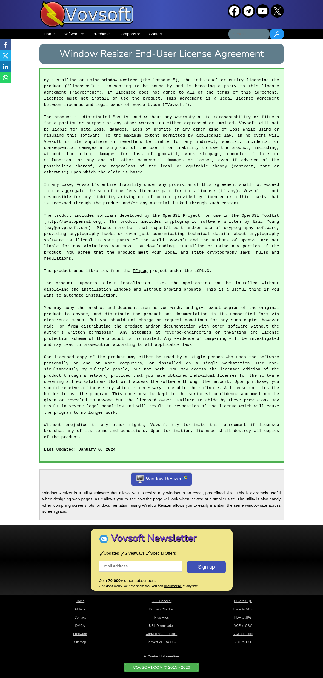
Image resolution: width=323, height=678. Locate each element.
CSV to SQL (243, 601)
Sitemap (80, 642)
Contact (156, 33)
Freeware (80, 634)
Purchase (101, 33)
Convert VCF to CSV (161, 642)
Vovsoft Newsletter (153, 538)
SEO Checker (161, 601)
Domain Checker (161, 609)
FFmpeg (140, 271)
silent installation (125, 283)
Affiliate (80, 609)
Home (49, 33)
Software (74, 33)
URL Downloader (161, 626)
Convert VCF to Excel (161, 634)
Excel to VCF (243, 609)
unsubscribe (173, 586)
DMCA (80, 626)
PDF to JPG (243, 617)
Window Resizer (120, 80)
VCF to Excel (243, 634)
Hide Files (161, 617)
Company (129, 33)
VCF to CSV (243, 626)
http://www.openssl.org (74, 222)
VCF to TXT (242, 642)
